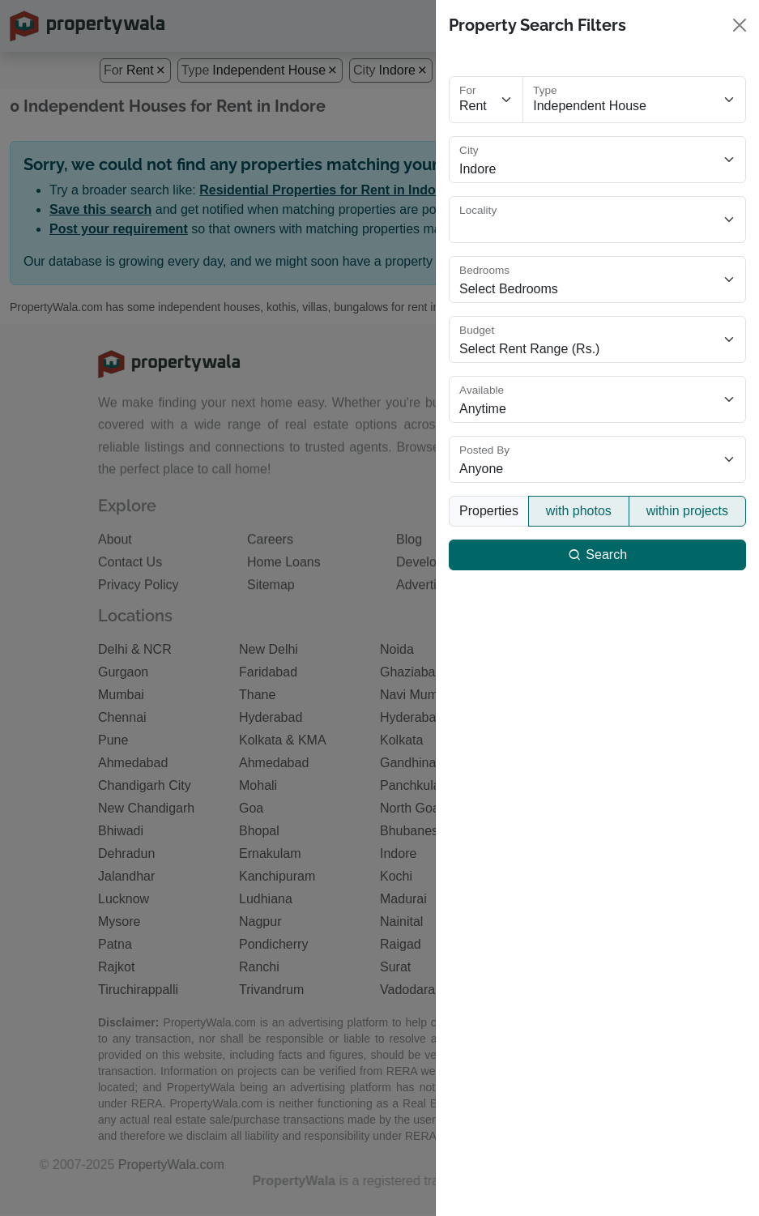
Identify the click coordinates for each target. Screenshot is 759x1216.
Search (597, 554)
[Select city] (597, 159)
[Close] (740, 25)
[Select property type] (634, 99)
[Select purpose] (486, 99)
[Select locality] (597, 219)
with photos (579, 511)
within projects (687, 511)
